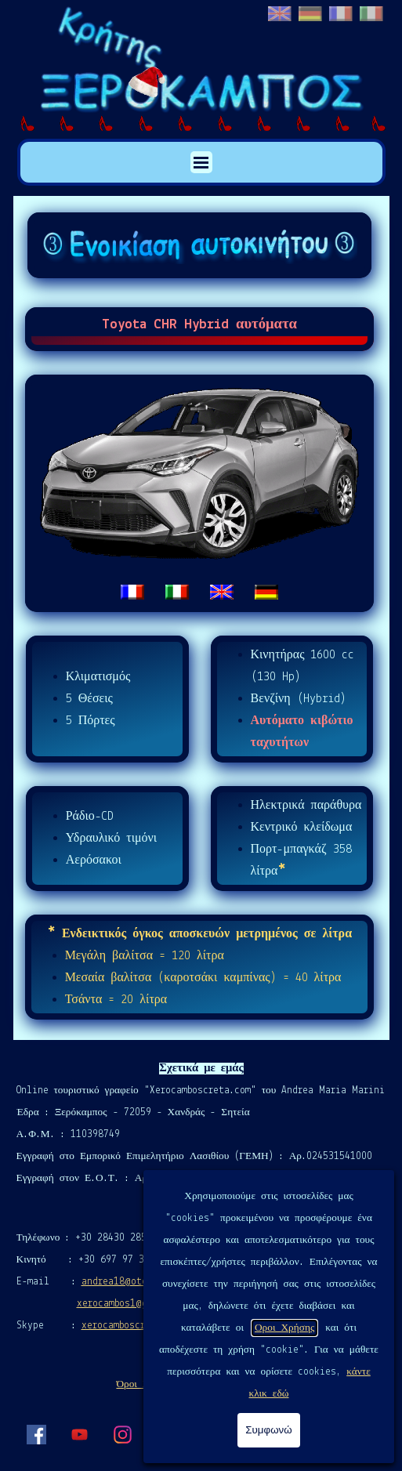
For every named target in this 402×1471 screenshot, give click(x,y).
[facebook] (36, 1434)
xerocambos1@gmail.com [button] (133, 1304)
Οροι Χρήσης (284, 1328)
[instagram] (122, 1434)
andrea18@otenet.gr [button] (130, 1282)
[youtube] (79, 1434)
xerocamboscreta (121, 1326)
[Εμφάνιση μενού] (201, 162)
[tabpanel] (200, 493)
